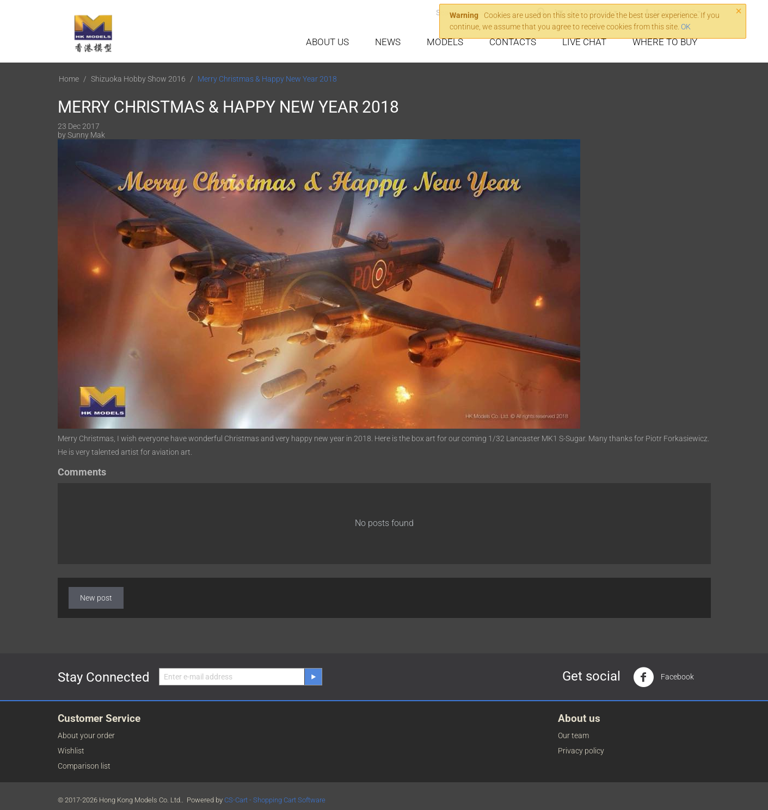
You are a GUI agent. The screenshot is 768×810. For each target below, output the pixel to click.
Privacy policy (581, 750)
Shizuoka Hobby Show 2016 (138, 79)
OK (686, 26)
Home (69, 79)
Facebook (663, 677)
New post (96, 597)
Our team (573, 735)
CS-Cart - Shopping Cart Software (274, 800)
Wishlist (71, 750)
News (388, 41)
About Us (327, 41)
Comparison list (84, 766)
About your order (86, 735)
